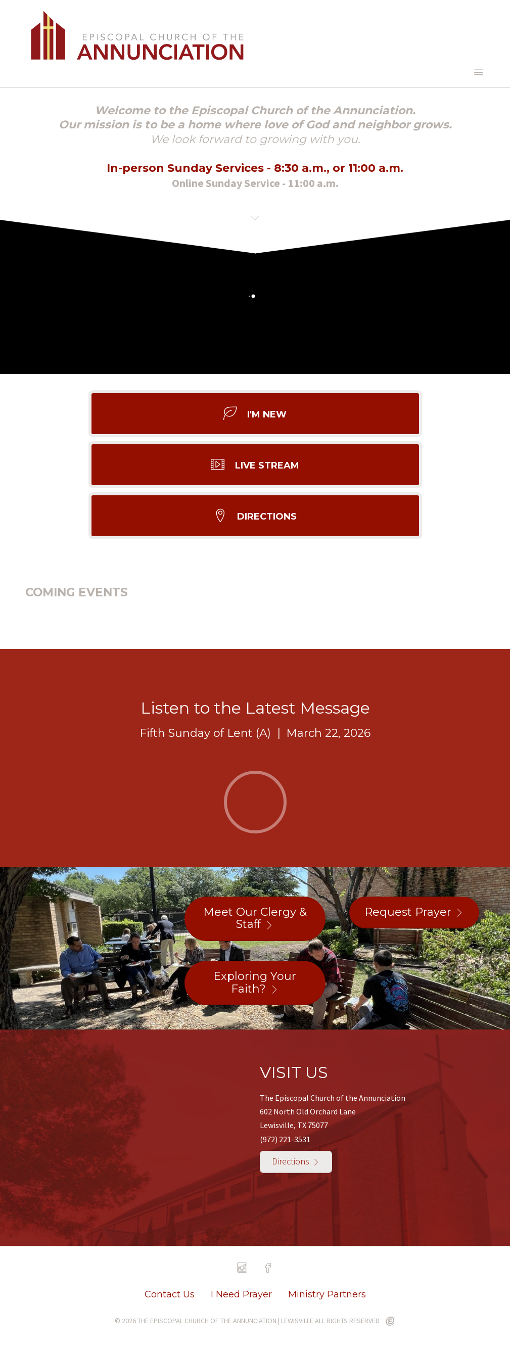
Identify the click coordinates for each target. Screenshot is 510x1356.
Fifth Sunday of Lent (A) (205, 733)
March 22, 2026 (328, 733)
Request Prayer (407, 912)
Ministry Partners (327, 1294)
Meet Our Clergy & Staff (255, 918)
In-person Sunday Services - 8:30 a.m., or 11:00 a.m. (255, 168)
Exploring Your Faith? (254, 982)
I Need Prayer (241, 1294)
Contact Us (170, 1294)
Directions (290, 1161)
